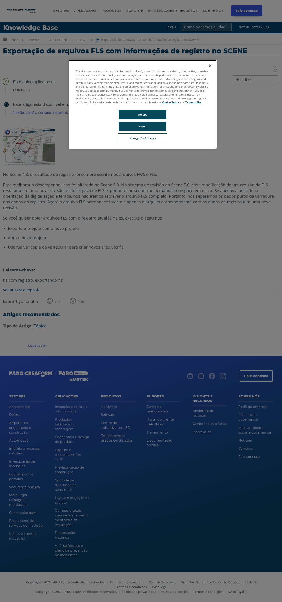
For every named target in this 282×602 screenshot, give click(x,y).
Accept (142, 114)
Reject (142, 126)
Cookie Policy (170, 102)
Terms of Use (193, 102)
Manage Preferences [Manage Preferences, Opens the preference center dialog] (142, 138)
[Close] (210, 66)
